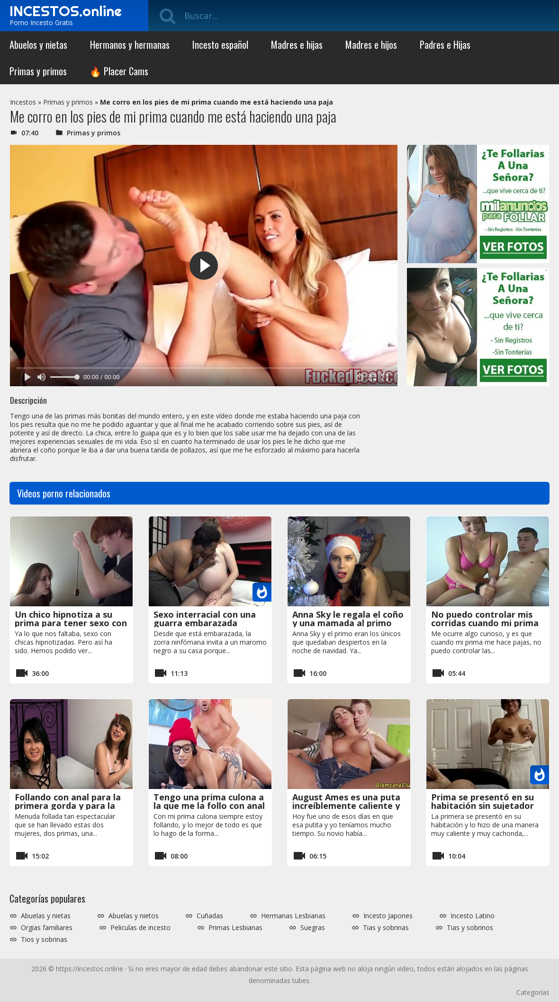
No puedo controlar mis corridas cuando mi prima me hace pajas (485, 623)
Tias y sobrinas (386, 927)
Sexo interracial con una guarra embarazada (204, 619)
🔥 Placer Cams (119, 71)
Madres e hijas (297, 44)
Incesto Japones (388, 916)
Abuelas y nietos (133, 916)
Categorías (533, 992)
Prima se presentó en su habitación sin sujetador (482, 801)
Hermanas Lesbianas (293, 916)
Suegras (312, 927)
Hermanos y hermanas (130, 44)
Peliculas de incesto (140, 927)
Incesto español (220, 44)
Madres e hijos (371, 44)
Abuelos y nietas (38, 44)
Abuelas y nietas (46, 916)
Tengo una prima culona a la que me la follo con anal (209, 801)
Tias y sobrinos (470, 927)
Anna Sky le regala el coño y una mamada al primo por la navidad (348, 623)
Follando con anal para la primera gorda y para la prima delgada (68, 805)
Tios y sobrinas (44, 939)
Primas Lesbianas (235, 927)
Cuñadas (210, 916)
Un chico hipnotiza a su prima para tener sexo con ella (71, 623)
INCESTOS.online (65, 11)
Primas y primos (38, 71)
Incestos (23, 102)
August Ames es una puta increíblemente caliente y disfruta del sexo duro (346, 805)
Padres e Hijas (445, 44)
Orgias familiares (46, 927)
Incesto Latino (473, 916)
